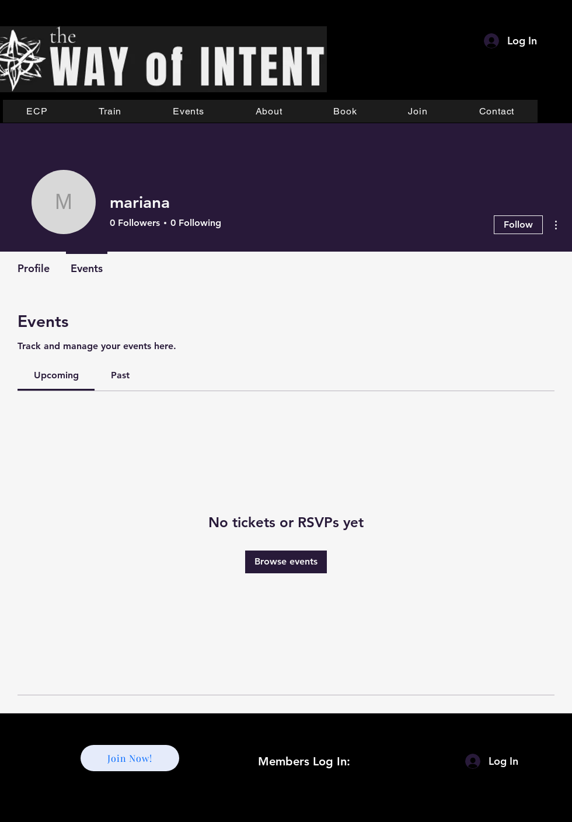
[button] (110, 111)
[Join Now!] (130, 758)
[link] (56, 375)
